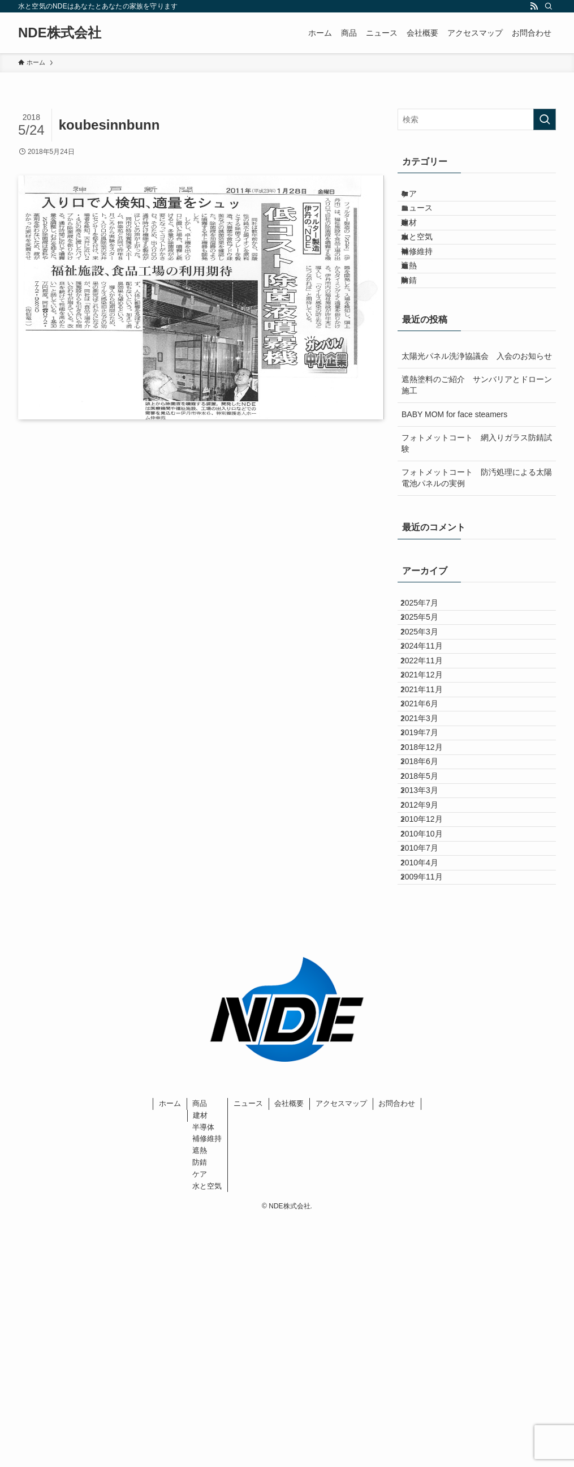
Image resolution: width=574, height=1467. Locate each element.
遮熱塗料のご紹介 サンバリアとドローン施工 (477, 449)
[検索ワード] (477, 119)
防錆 (420, 339)
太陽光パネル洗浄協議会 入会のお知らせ (477, 419)
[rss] (533, 6)
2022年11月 (430, 765)
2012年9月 (428, 1000)
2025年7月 (428, 670)
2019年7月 (428, 882)
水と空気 (427, 268)
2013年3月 (428, 976)
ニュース (427, 221)
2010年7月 (428, 1070)
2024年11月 (430, 741)
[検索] (548, 6)
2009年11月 (430, 1118)
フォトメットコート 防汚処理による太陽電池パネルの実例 (477, 541)
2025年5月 (428, 694)
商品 (199, 1349)
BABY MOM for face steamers (454, 477)
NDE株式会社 (59, 33)
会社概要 (289, 1349)
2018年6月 (428, 929)
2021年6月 (428, 835)
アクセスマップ (341, 1349)
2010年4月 (428, 1094)
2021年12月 (430, 788)
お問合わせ (396, 1349)
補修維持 (427, 292)
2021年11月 (430, 812)
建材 (420, 245)
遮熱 (420, 315)
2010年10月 (430, 1047)
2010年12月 (430, 1023)
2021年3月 (428, 859)
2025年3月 (428, 718)
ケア (420, 198)
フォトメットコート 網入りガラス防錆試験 (477, 507)
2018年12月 (430, 906)
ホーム (170, 1349)
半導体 (203, 1373)
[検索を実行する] (544, 119)
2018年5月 (428, 953)
